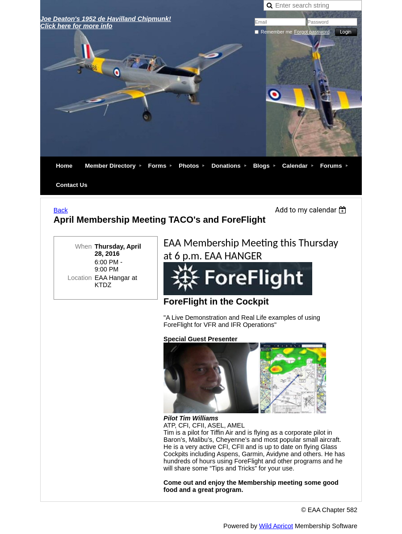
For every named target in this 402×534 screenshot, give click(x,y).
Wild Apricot (276, 526)
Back (61, 210)
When (83, 246)
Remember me (276, 31)
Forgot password (312, 31)
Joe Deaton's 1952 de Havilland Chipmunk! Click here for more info (105, 22)
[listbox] (312, 210)
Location (79, 277)
